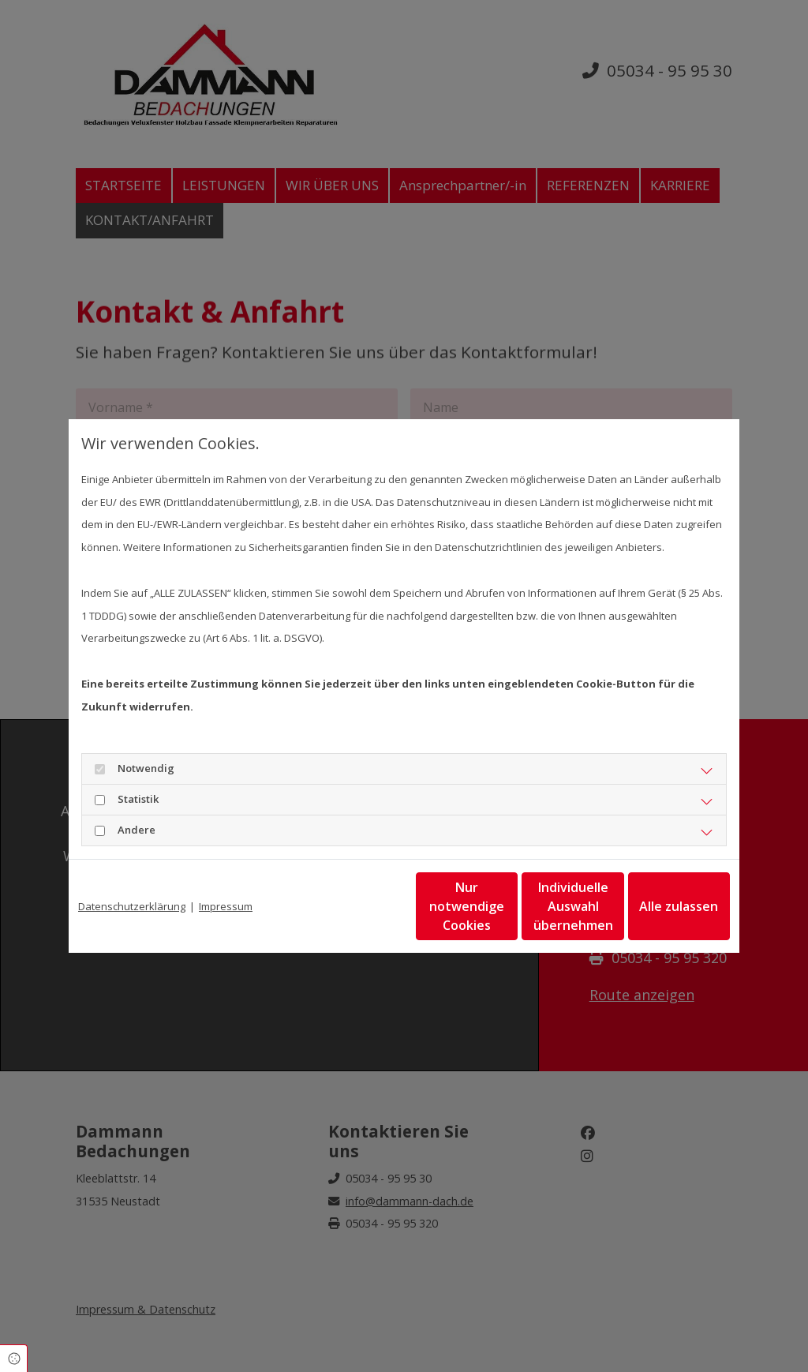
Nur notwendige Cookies (357, 906)
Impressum (225, 906)
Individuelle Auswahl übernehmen (507, 906)
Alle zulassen (657, 906)
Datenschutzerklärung (131, 906)
